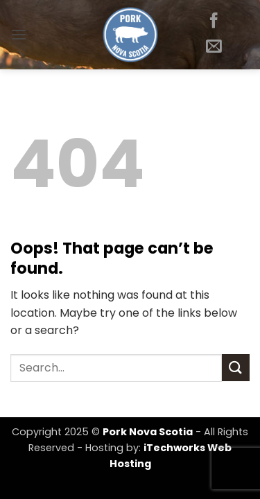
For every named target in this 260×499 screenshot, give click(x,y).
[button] (18, 34)
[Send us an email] (214, 47)
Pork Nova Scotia (148, 432)
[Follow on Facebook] (214, 21)
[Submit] (236, 367)
